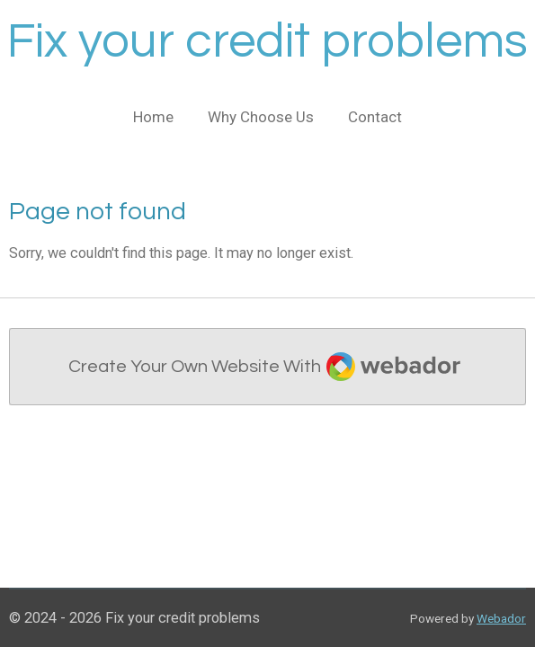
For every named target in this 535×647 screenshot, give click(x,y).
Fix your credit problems (267, 41)
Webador (501, 618)
